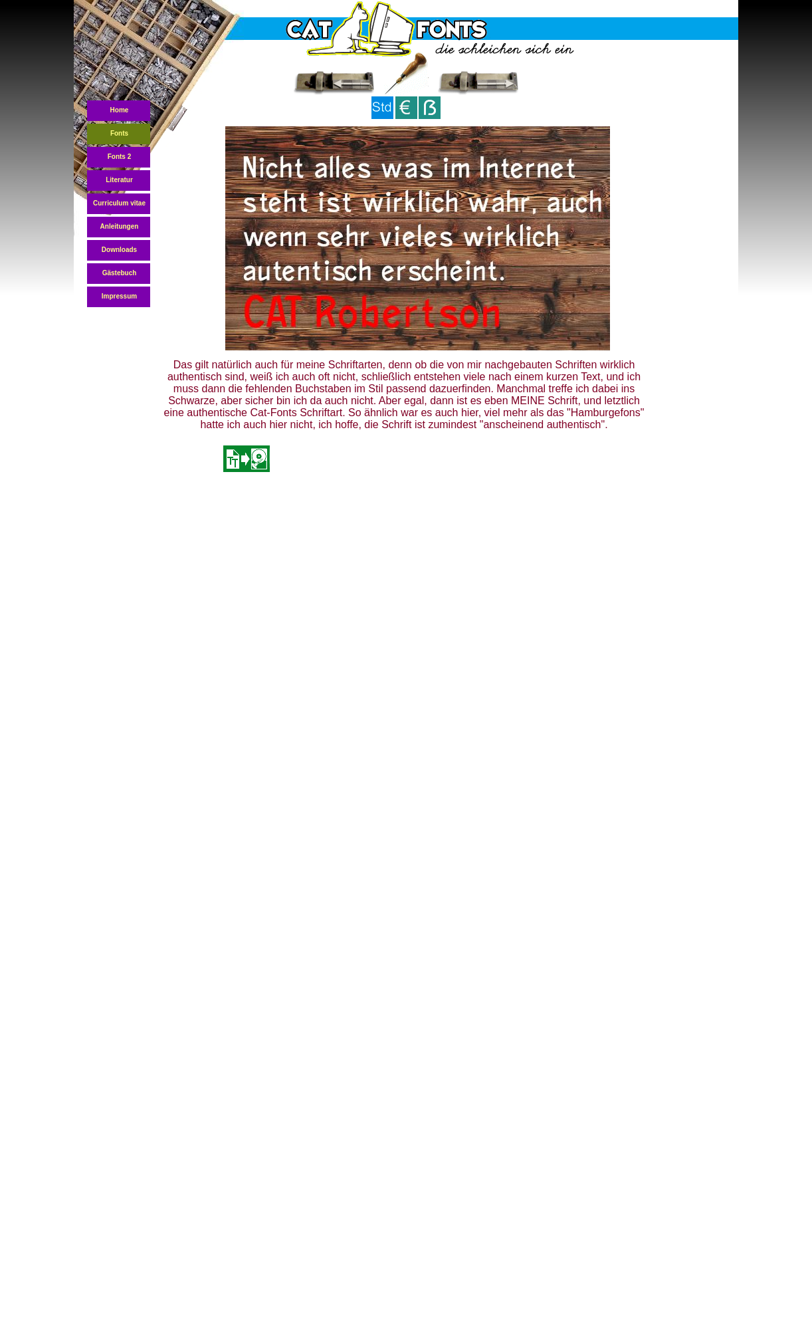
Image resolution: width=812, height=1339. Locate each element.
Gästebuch (119, 273)
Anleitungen (119, 226)
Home (119, 110)
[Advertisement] (405, 528)
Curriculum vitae (119, 203)
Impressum (119, 296)
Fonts (119, 133)
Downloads (119, 249)
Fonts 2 (120, 156)
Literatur (119, 179)
